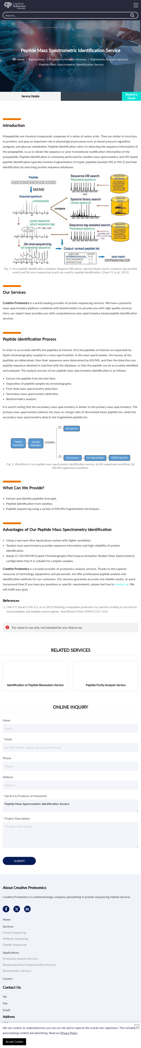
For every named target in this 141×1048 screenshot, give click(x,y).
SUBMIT (19, 861)
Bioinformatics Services (17, 970)
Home (20, 59)
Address (8, 777)
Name (6, 720)
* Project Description (16, 818)
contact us (122, 584)
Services (8, 926)
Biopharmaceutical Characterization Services (29, 964)
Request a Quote (131, 96)
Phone (7, 758)
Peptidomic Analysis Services (109, 59)
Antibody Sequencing (15, 938)
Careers (8, 978)
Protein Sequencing (14, 932)
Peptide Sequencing (14, 944)
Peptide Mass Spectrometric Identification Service (70, 805)
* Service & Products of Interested (25, 796)
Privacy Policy (68, 1033)
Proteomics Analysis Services (67, 59)
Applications (37, 59)
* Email (7, 739)
